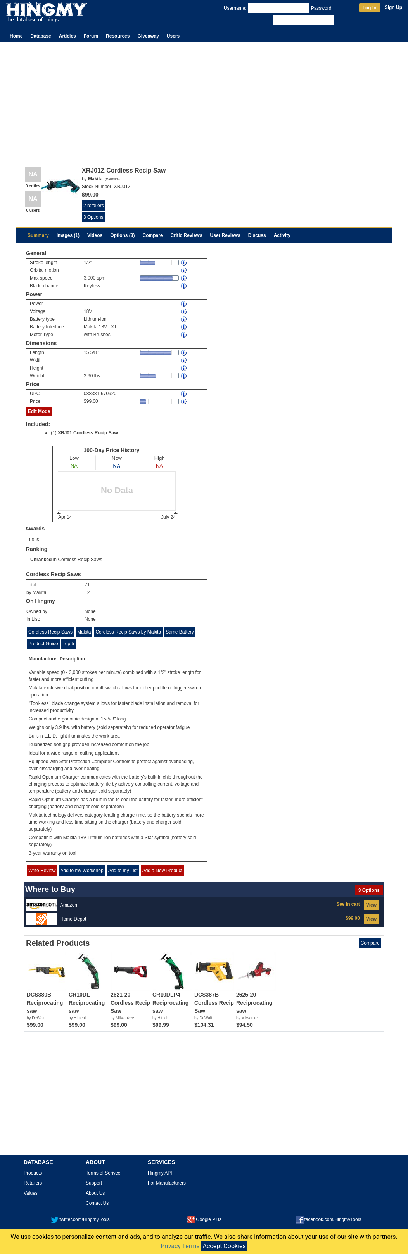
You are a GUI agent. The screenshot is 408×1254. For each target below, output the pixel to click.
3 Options (93, 217)
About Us (95, 1193)
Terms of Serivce (103, 1173)
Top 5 (68, 643)
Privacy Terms (180, 1246)
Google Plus (204, 1219)
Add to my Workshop (81, 870)
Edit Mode (39, 411)
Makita (84, 632)
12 (87, 592)
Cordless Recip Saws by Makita (128, 632)
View (371, 905)
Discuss (257, 235)
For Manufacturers (167, 1183)
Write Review (41, 870)
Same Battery (180, 632)
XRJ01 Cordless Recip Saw (88, 432)
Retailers (33, 1183)
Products (33, 1173)
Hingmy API (160, 1173)
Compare (153, 235)
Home (16, 36)
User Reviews (225, 235)
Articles (67, 36)
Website (112, 179)
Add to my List (123, 870)
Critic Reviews (186, 235)
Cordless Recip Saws (80, 559)
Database (40, 36)
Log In (370, 7)
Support (94, 1183)
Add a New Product (162, 870)
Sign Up (393, 7)
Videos (94, 235)
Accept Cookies (224, 1246)
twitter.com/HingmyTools (80, 1219)
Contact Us (97, 1203)
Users (173, 36)
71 (87, 584)
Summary (38, 235)
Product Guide (43, 643)
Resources (118, 36)
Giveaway (148, 36)
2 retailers (93, 205)
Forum (91, 36)
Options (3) (122, 235)
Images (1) (68, 235)
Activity (282, 235)
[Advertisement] (204, 100)
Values (31, 1193)
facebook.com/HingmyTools (328, 1219)
